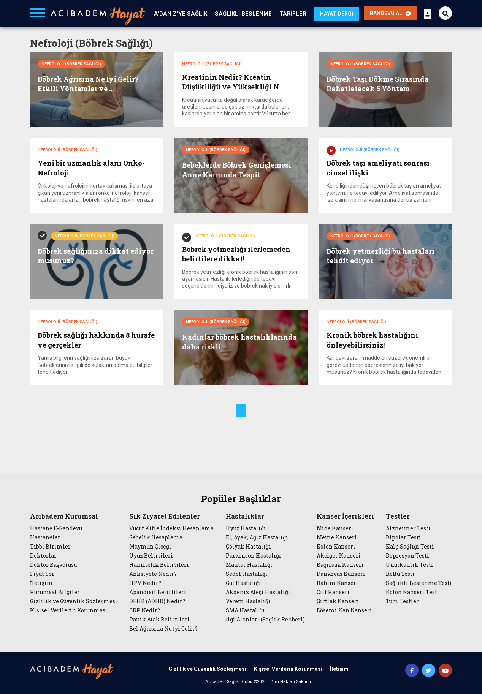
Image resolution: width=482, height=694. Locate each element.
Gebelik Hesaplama (155, 536)
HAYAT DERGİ (336, 14)
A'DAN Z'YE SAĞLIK (180, 13)
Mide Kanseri (335, 527)
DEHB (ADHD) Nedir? (157, 600)
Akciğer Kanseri (339, 555)
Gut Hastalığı (243, 582)
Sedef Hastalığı (247, 573)
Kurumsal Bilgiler (55, 591)
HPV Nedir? (145, 582)
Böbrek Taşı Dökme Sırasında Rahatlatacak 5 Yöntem (378, 83)
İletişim (41, 582)
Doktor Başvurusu (53, 564)
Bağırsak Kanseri (340, 564)
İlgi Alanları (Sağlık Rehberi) (265, 618)
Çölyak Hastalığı (248, 546)
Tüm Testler (402, 600)
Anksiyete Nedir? (153, 573)
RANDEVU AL (390, 13)
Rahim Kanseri (337, 582)
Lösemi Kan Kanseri (344, 609)
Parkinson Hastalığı (253, 555)
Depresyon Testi (407, 555)
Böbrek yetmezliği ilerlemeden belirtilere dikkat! (236, 253)
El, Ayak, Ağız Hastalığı (257, 536)
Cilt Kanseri (333, 591)
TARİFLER (292, 13)
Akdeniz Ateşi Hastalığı (258, 591)
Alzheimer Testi (408, 527)
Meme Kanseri (337, 536)
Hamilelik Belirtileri (159, 564)
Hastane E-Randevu (56, 527)
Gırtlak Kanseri (338, 600)
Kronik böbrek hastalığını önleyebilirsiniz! (372, 339)
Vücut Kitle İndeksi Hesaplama (171, 527)
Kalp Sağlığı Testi (410, 546)
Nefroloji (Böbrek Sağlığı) (71, 64)
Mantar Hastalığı (249, 564)
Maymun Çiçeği (150, 546)
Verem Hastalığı (248, 600)
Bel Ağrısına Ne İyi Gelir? (163, 628)
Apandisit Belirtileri (157, 591)
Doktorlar (43, 555)
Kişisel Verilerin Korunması (69, 609)
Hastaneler (45, 536)
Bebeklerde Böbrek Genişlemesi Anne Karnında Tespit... (236, 169)
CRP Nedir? (144, 609)
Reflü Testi (400, 573)
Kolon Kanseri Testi (412, 591)
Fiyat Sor (42, 573)
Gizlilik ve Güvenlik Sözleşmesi (73, 600)
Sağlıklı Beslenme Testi (419, 582)
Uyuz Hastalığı (246, 527)
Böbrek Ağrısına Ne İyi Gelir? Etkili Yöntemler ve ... (88, 83)
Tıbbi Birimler (50, 546)
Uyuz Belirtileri (151, 555)
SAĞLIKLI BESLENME (243, 13)
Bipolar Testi (403, 536)
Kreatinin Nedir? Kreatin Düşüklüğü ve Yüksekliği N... (233, 82)
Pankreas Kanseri (341, 573)
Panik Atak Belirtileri (159, 618)
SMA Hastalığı (245, 609)
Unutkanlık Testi (409, 564)
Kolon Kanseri (336, 546)
